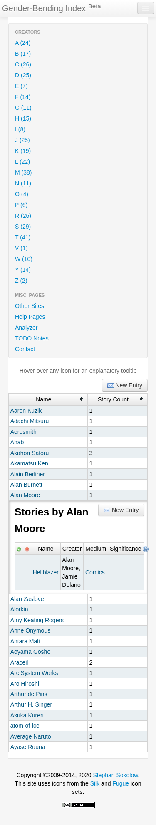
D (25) (23, 75)
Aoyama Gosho (30, 651)
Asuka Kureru (28, 715)
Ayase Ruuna (27, 747)
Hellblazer (46, 572)
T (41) (22, 237)
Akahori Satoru (29, 453)
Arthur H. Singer (31, 704)
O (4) (21, 194)
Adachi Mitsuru (29, 421)
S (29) (23, 226)
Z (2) (21, 280)
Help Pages (30, 316)
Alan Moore (25, 495)
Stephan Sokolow (115, 775)
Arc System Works (34, 673)
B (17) (23, 53)
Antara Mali (25, 641)
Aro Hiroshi (24, 683)
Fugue (120, 783)
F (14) (22, 97)
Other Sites (29, 306)
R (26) (23, 215)
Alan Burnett (26, 484)
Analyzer (26, 327)
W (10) (23, 259)
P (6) (21, 205)
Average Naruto (30, 736)
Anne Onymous (30, 630)
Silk (95, 783)
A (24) (22, 42)
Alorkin (19, 609)
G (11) (23, 107)
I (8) (20, 129)
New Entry (124, 385)
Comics (95, 572)
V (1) (21, 248)
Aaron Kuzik (26, 410)
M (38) (23, 172)
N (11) (23, 183)
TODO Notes (32, 338)
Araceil (19, 662)
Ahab (17, 442)
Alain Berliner (27, 474)
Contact (25, 349)
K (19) (23, 151)
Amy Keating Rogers (37, 620)
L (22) (22, 161)
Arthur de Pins (28, 694)
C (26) (23, 64)
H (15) (23, 118)
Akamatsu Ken (29, 463)
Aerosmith (23, 432)
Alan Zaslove (27, 599)
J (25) (22, 140)
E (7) (21, 86)
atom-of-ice (25, 725)
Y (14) (23, 269)
